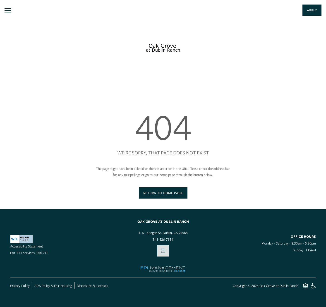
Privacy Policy (20, 285)
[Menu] (8, 10)
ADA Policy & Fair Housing (53, 285)
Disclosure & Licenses (92, 285)
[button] (311, 10)
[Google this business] (163, 251)
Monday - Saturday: (275, 243)
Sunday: (298, 250)
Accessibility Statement (26, 246)
